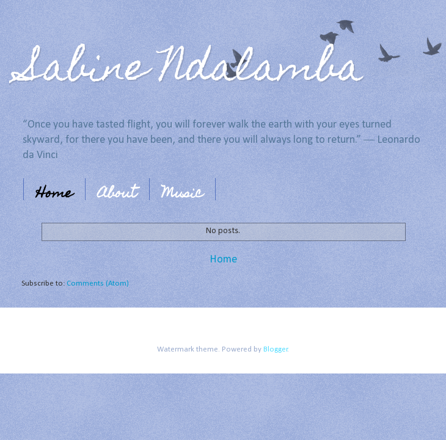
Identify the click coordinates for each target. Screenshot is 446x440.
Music (182, 194)
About (117, 194)
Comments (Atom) (98, 283)
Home (54, 194)
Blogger (275, 349)
